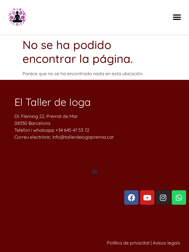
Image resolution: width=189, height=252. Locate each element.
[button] (176, 17)
